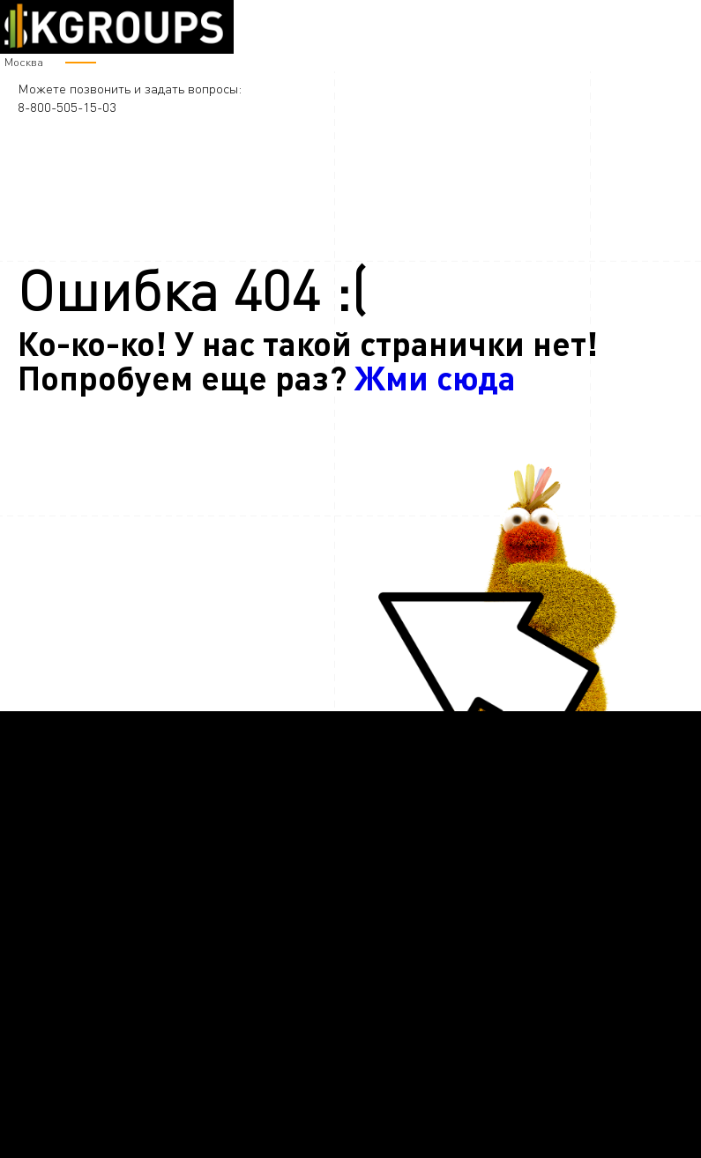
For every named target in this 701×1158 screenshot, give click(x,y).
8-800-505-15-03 (67, 107)
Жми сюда (435, 376)
